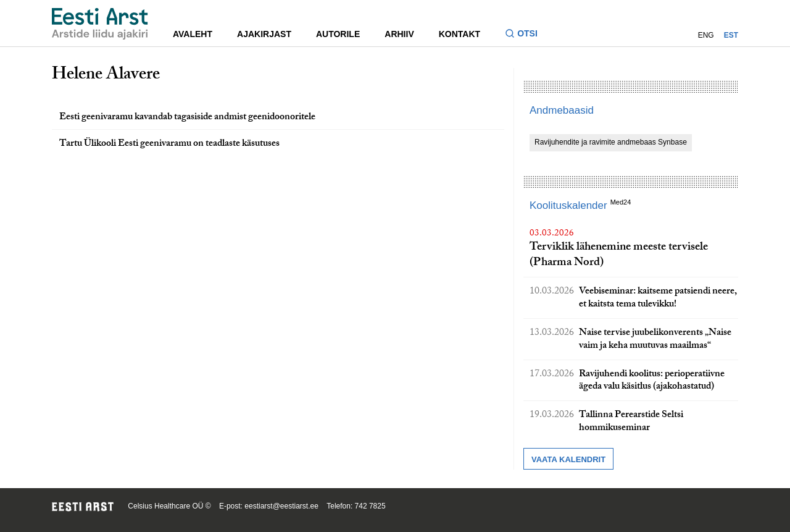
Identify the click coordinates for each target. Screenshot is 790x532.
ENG (706, 35)
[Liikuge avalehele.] (100, 23)
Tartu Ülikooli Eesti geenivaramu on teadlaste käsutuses (169, 144)
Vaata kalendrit (568, 459)
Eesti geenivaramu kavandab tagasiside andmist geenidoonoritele (187, 117)
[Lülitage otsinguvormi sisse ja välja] (526, 34)
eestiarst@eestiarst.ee (281, 506)
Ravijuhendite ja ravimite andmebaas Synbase (610, 142)
